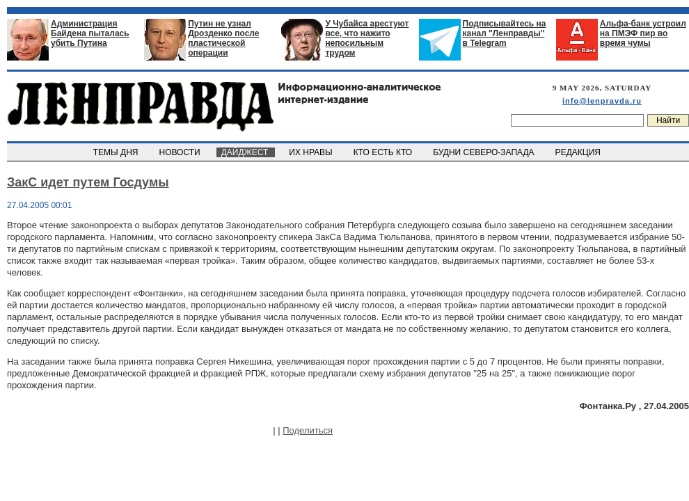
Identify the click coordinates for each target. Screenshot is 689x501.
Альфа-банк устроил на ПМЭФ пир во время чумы (643, 33)
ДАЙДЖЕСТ (245, 152)
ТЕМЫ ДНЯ (116, 152)
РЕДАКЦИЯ (579, 152)
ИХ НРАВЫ (312, 152)
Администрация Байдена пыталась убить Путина (90, 33)
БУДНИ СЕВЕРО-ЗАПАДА (484, 152)
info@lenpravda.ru (602, 101)
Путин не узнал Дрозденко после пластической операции (223, 38)
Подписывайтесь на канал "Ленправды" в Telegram (504, 33)
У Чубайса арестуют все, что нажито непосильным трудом (367, 38)
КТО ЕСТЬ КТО (384, 152)
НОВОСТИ (181, 152)
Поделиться (308, 430)
